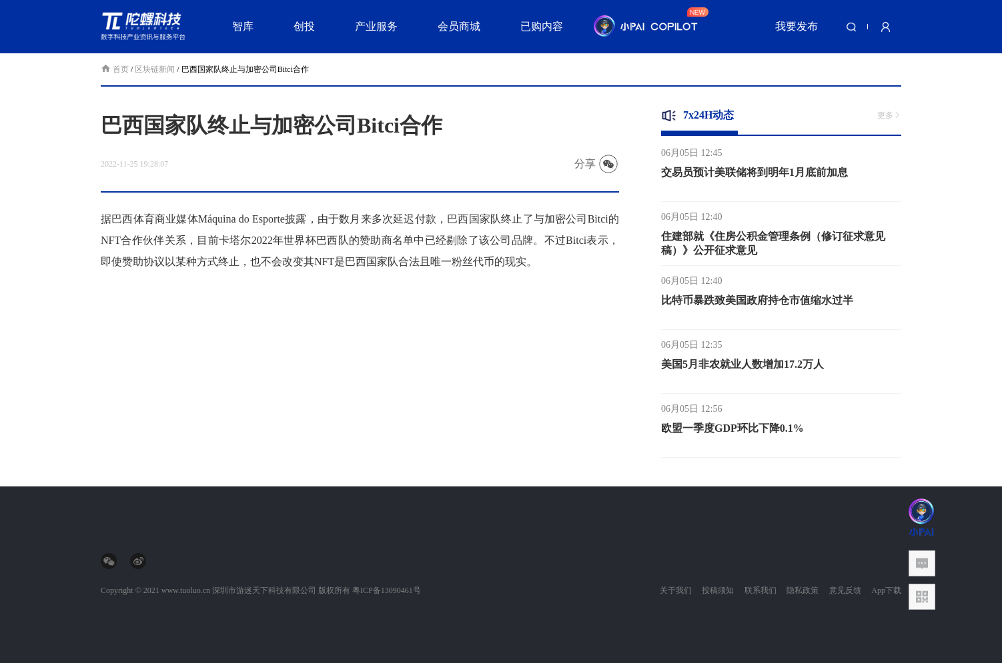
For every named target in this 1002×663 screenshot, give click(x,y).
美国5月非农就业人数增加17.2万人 (742, 367)
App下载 (886, 590)
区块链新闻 (155, 69)
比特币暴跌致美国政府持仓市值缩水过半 (757, 303)
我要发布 (796, 26)
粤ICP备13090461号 (386, 590)
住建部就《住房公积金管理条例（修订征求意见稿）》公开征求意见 (773, 246)
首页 (116, 69)
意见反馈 (845, 590)
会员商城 (459, 26)
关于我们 (676, 590)
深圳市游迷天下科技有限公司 (264, 590)
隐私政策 (803, 590)
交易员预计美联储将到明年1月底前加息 (754, 175)
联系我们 (760, 590)
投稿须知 (718, 590)
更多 (889, 115)
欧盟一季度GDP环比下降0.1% (732, 431)
